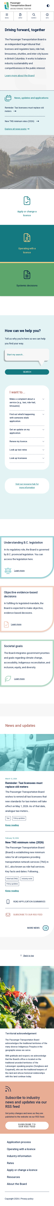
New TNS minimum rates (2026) (22, 121)
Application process (19, 1142)
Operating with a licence (21, 1149)
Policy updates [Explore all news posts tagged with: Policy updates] (19, 818)
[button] (27, 402)
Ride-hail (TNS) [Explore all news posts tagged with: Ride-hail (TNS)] (12, 878)
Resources (13, 1177)
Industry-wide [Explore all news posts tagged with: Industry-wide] (27, 878)
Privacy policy (27, 1198)
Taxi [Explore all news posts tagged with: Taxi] (8, 818)
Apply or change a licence (22, 1170)
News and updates (20, 725)
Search (27, 372)
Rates (10, 1163)
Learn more (19, 570)
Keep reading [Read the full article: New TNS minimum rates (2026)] (12, 891)
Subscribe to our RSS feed (27, 1125)
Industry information (19, 1156)
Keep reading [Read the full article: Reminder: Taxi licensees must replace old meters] (12, 825)
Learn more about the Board (19, 75)
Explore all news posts (17, 129)
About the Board (17, 1184)
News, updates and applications (31, 98)
